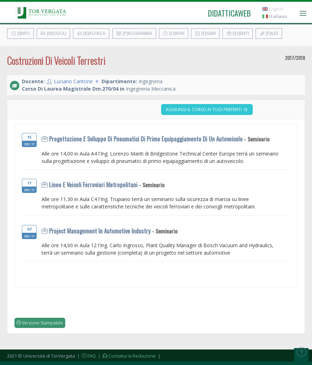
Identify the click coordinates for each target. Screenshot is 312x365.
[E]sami (205, 33)
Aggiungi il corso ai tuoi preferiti (207, 109)
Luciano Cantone (73, 81)
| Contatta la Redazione (126, 356)
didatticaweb (229, 13)
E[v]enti (237, 33)
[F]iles (268, 33)
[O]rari (173, 33)
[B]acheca (91, 33)
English (272, 9)
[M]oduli (53, 33)
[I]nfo (20, 33)
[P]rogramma (134, 33)
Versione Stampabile (40, 323)
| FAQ (86, 356)
